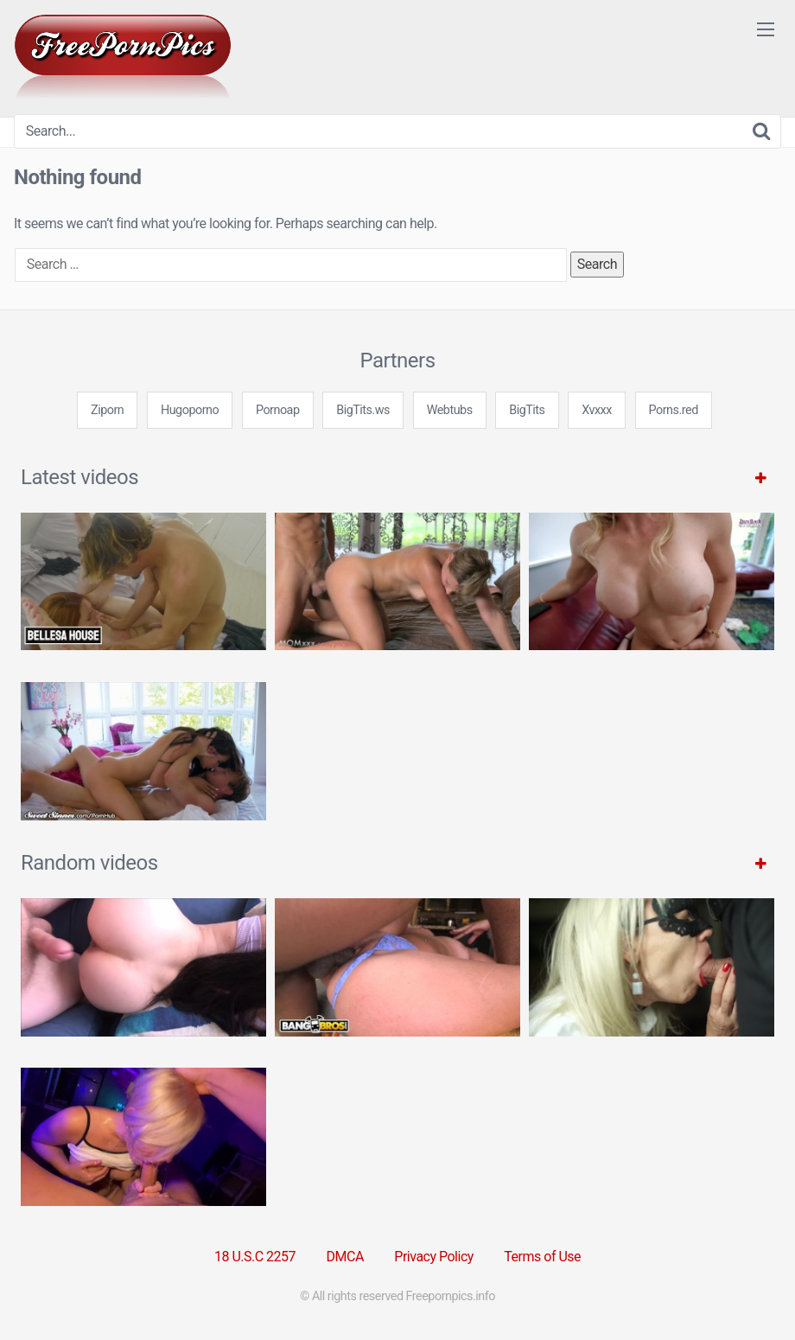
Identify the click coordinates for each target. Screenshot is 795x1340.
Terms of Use (542, 1256)
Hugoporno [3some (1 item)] (190, 410)
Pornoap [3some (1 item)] (278, 410)
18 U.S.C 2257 (255, 1256)
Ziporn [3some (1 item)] (107, 410)
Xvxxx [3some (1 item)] (597, 410)
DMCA (345, 1256)
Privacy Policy (434, 1256)
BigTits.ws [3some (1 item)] (363, 410)
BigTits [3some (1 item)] (526, 410)
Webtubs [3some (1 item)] (450, 410)
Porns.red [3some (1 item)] (673, 410)
